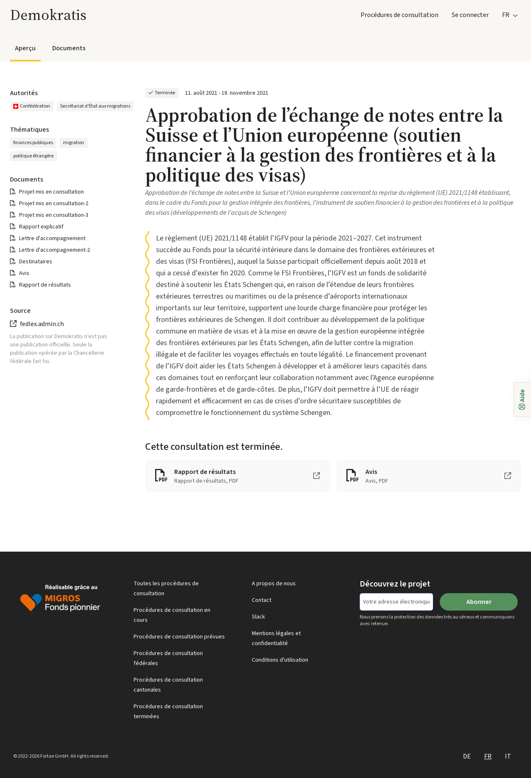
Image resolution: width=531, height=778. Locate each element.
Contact (261, 600)
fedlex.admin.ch (42, 324)
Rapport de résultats (45, 285)
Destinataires (35, 262)
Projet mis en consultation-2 (53, 203)
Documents (68, 48)
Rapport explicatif (41, 227)
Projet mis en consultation (51, 192)
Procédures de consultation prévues (179, 637)
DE (467, 756)
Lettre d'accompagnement (52, 238)
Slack (258, 617)
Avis (24, 273)
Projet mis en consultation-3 (53, 215)
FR (488, 756)
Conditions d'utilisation (280, 660)
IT (508, 756)
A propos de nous (274, 583)
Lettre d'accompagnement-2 (54, 250)
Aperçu (25, 48)
